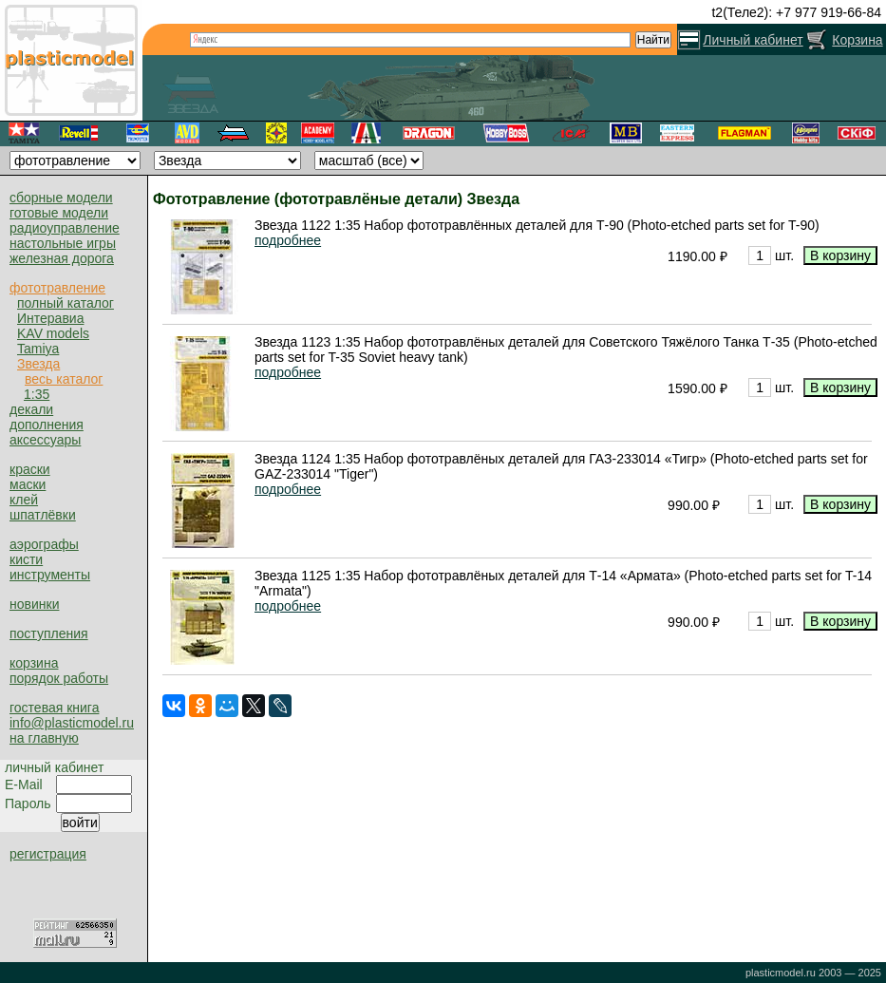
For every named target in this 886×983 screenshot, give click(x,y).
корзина (33, 663)
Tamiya (38, 348)
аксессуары (45, 439)
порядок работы (58, 678)
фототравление (57, 287)
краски (29, 469)
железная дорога (61, 258)
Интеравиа (50, 318)
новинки (34, 604)
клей (23, 499)
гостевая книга (54, 707)
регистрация (47, 853)
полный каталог (65, 303)
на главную (44, 738)
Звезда (38, 363)
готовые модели (58, 212)
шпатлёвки (42, 514)
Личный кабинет (752, 39)
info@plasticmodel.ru (71, 722)
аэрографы (44, 544)
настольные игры (62, 243)
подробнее (287, 240)
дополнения (46, 424)
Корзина (857, 39)
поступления (48, 633)
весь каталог (64, 379)
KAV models (53, 333)
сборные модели (61, 197)
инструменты (49, 574)
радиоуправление (64, 228)
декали (31, 409)
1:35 (36, 394)
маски (27, 484)
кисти (26, 559)
